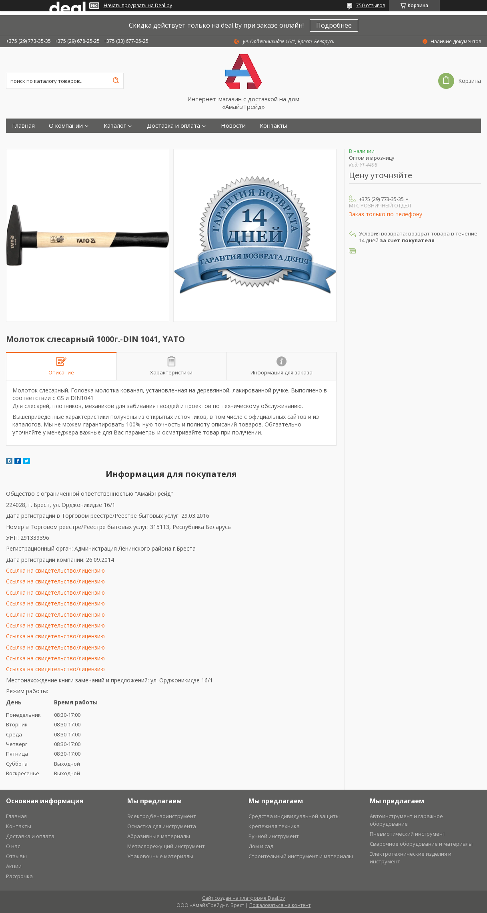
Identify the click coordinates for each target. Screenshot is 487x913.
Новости (233, 126)
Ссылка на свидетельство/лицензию (55, 570)
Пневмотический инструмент (407, 833)
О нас (13, 846)
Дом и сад (261, 846)
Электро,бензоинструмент (161, 816)
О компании (66, 126)
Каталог (115, 126)
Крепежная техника (274, 826)
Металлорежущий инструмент (166, 846)
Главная (23, 126)
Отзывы (16, 856)
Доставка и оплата (173, 126)
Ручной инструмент (274, 836)
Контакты (273, 126)
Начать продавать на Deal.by (138, 5)
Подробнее (334, 25)
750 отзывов (370, 5)
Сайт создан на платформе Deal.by (243, 898)
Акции (14, 866)
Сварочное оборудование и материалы (421, 843)
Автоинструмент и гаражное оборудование (406, 819)
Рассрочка (19, 876)
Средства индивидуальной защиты (294, 816)
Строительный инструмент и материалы (301, 856)
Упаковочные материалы (160, 856)
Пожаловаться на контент (280, 905)
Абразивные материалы (158, 836)
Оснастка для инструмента (161, 826)
